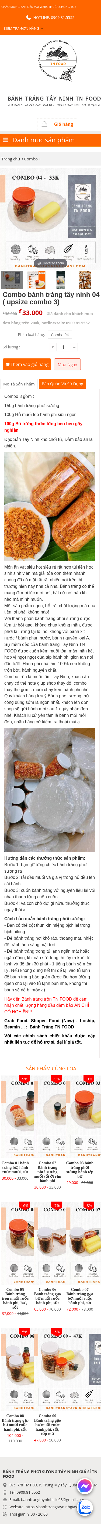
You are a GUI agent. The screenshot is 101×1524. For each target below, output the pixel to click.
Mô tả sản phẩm (19, 384)
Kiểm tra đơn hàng (21, 28)
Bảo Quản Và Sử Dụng (62, 383)
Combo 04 (60, 334)
